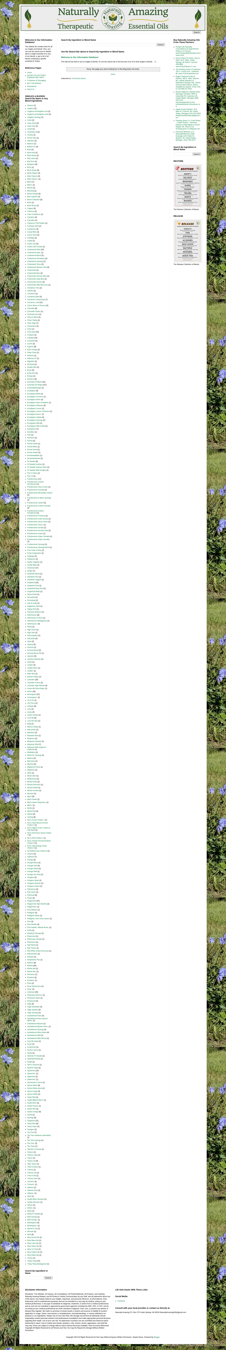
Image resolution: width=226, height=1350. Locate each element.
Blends (30, 188)
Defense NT (31, 358)
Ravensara (31, 936)
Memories (31, 761)
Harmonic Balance (34, 612)
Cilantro (30, 291)
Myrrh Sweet (32, 799)
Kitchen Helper (33, 677)
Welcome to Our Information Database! (79, 57)
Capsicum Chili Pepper (36, 223)
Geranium (31, 568)
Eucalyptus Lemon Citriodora (38, 411)
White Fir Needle (33, 1214)
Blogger (157, 1337)
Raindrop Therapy (34, 933)
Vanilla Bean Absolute (35, 1199)
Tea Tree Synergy (34, 1140)
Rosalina (30, 977)
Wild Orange (32, 1217)
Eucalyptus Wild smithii (36, 426)
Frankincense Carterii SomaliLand (35, 483)
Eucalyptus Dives (34, 400)
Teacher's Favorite (34, 1149)
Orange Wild (32, 871)
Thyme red (31, 1161)
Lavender (30, 680)
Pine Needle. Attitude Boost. (38, 927)
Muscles (30, 794)
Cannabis (31, 220)
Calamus (30, 211)
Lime (29, 709)
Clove (29, 329)
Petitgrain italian (33, 916)
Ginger (29, 571)
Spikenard (31, 1077)
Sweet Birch (31, 1103)
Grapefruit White (33, 591)
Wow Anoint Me (33, 1237)
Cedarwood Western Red (37, 267)
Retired (30, 966)
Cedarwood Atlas (33, 250)
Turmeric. (30, 1184)
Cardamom (31, 229)
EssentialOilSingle (34, 388)
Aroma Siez (31, 138)
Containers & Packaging (36, 80)
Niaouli (30, 814)
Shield (29, 1053)
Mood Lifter (31, 776)
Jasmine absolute (34, 659)
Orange (30, 860)
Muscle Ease (32, 782)
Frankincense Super (35, 533)
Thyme (30, 1158)
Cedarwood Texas (34, 264)
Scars (29, 1044)
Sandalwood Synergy (35, 1030)
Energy (30, 376)
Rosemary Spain (33, 998)
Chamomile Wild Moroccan (37, 285)
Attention (30, 141)
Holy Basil (31, 639)
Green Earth (32, 594)
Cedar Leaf (31, 244)
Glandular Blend (33, 574)
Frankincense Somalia (35, 490)
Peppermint (31, 901)
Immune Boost (32, 650)
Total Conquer (32, 1167)
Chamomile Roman (34, 282)
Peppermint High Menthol (37, 904)
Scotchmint (31, 1047)
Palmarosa (31, 889)
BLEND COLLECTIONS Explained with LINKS (36, 76)
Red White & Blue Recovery (38, 951)
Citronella (31, 308)
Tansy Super (32, 1126)
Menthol (30, 764)
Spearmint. (31, 1073)
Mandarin (30, 733)
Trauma (30, 1170)
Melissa (30, 758)
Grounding (31, 600)
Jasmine (30, 656)
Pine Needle (32, 924)
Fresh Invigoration (34, 553)
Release (30, 957)
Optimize (30, 857)
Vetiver (30, 1205)
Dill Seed (30, 364)
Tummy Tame (32, 1179)
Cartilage (30, 238)
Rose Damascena (34, 986)
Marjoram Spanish (34, 741)
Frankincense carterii (35, 503)
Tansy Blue (31, 1124)
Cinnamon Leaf (33, 302)
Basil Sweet (31, 155)
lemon (29, 691)
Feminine (30, 438)
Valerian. (30, 1193)
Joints (29, 662)
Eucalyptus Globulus (35, 405)
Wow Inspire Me (33, 1252)
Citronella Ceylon (33, 311)
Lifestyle (30, 706)
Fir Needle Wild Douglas (36, 470)
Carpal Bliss (31, 232)
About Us (30, 89)
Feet (29, 435)
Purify (29, 930)
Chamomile (31, 270)
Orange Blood (32, 863)
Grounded (31, 597)
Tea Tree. (30, 1143)
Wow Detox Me (33, 1246)
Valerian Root (32, 1190)
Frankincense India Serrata (37, 519)
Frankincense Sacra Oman (37, 487)
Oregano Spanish (34, 883)
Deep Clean (31, 352)
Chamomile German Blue (37, 276)
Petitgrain (31, 913)
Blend (29, 182)
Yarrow (30, 1258)
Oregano (30, 877)
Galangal (30, 556)
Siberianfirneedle (33, 1059)
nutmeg (30, 817)
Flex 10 (30, 476)
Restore (30, 963)
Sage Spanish (32, 1010)
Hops (29, 641)
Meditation (31, 752)
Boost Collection (33, 200)
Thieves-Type (32, 1155)
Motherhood (31, 779)
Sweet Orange (32, 1112)
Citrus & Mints (32, 317)
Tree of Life (31, 1176)
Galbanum (31, 559)
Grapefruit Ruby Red (35, 588)
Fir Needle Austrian (34, 464)
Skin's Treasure (33, 1065)
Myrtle (29, 808)
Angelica (30, 108)
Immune (30, 647)
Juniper (30, 665)
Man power (31, 730)
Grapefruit (31, 583)
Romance (31, 974)
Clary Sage (31, 323)
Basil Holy (31, 153)
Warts (29, 1211)
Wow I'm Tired (32, 1249)
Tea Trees (31, 1146)
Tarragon (30, 1129)
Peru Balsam (32, 910)
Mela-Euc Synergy (34, 755)
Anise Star (31, 126)
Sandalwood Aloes (34, 1016)
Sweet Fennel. (32, 1106)
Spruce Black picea (34, 1088)
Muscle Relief (32, 788)
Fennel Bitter (32, 447)
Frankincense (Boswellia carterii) (39, 493)
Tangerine (31, 1121)
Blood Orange (32, 194)
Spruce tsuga (32, 1091)
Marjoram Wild (32, 744)
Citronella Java (33, 314)
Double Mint (31, 367)
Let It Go (30, 700)
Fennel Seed (32, 450)
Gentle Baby (32, 565)
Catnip (29, 241)
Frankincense (32, 479)
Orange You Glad (34, 874)
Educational (31, 86)
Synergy (30, 1118)
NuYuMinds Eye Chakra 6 (37, 851)
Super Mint (31, 1097)
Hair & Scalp (32, 603)
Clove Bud (31, 332)
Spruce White (32, 1094)
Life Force (31, 703)
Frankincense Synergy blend (38, 547)
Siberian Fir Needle (34, 1056)
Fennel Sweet (32, 452)
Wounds (30, 1231)
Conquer (30, 335)
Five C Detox (32, 473)
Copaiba (30, 338)
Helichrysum (32, 615)
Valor (29, 1196)
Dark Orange (32, 350)
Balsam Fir (31, 147)
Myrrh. (29, 805)
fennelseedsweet (33, 458)
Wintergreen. (32, 1226)
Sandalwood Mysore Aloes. (37, 1026)
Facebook (121, 1301)
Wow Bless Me (33, 1240)
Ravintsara (31, 942)
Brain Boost (31, 206)
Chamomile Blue (33, 273)
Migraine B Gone (33, 767)
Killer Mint (31, 674)
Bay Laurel (31, 158)
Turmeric (30, 1182)
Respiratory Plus (33, 960)
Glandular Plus (33, 577)
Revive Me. (31, 972)
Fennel (30, 441)
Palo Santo (31, 892)
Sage (29, 1004)
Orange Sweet (32, 869)
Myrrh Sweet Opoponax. (36, 802)
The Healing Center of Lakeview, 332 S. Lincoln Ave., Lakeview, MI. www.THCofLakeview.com (188, 71)
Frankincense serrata (35, 528)
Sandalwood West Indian (36, 1032)
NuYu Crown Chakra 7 (35, 820)
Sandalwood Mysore (35, 1024)
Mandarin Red (32, 736)
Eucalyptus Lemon (34, 408)
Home (113, 74)
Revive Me (31, 968)
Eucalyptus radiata (34, 417)
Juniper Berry (32, 668)
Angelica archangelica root (37, 111)
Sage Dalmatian (33, 1007)
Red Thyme (31, 948)
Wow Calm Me (32, 1243)
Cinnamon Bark (33, 297)
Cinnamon (31, 294)
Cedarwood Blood (34, 255)
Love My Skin (32, 721)
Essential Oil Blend (34, 382)
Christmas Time (33, 288)
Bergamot (31, 164)
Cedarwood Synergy (35, 261)
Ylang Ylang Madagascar (37, 1264)
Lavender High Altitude (36, 686)
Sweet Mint (31, 1109)
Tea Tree (30, 1132)
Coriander (31, 341)
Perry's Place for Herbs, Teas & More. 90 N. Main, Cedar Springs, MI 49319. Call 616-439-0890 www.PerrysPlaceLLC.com (188, 62)
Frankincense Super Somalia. (38, 539)
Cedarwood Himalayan (36, 258)
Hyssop (30, 644)
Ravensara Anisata (34, 939)
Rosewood (31, 1001)
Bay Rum (30, 161)
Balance (30, 144)
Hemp (29, 627)
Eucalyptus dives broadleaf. (37, 403)
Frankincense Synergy (35, 544)
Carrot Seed (32, 235)
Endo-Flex (31, 373)
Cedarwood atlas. (34, 253)
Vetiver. (30, 1208)
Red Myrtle (31, 945)
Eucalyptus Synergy (35, 420)
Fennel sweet (32, 444)
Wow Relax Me (33, 1255)
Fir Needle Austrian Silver (37, 467)
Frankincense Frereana (36, 516)
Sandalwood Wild (34, 1035)
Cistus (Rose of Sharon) (36, 305)
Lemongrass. (32, 697)
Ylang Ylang (32, 1261)
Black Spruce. (32, 179)
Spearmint (31, 1071)
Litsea (29, 712)
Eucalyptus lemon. (34, 414)
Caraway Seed (33, 226)
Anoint (29, 129)
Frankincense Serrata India (37, 530)
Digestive (30, 361)
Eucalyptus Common (35, 397)
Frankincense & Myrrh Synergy (39, 498)
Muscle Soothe (33, 791)
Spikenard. (31, 1079)
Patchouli (30, 895)
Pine (29, 921)
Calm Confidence (34, 214)
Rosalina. (30, 980)
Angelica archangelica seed (37, 114)
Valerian (30, 1187)
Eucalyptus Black (33, 394)
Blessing (30, 191)
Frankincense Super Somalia (38, 536)
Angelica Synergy (34, 117)
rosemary (30, 992)
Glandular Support (34, 580)
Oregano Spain (33, 880)
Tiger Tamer (31, 1164)
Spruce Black (32, 1085)
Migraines (31, 770)
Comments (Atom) (79, 78)
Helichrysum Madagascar (37, 621)
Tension (30, 1152)
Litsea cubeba (32, 715)
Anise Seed (31, 123)
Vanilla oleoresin (33, 1202)
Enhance (30, 379)
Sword (29, 1115)
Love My (30, 718)
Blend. (29, 185)
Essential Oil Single (34, 385)
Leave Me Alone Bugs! (36, 688)
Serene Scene (32, 1050)
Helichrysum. (32, 624)
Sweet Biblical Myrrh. (35, 1100)
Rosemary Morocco (34, 995)
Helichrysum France (35, 618)
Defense (30, 356)
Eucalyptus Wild (33, 423)
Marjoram (31, 738)
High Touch (31, 630)
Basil (29, 150)
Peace (29, 898)
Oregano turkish (33, 886)
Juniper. (30, 671)
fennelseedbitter (33, 455)
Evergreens (31, 429)
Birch (29, 167)
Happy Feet (31, 609)
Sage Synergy (32, 1013)
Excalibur (30, 432)
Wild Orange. (32, 1220)
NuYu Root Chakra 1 (35, 838)
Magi (29, 724)
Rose (29, 983)
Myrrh (29, 796)
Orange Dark (32, 866)
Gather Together (33, 562)
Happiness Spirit (33, 606)
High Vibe (31, 633)
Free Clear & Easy (34, 550)
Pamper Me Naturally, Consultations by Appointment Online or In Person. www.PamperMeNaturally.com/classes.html (188, 51)
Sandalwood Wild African (36, 1038)
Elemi (29, 370)
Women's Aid (32, 1229)
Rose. (29, 989)
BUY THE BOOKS (34, 83)
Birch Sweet (31, 170)
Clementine (31, 326)
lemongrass (31, 694)
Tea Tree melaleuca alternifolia (39, 1135)
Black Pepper (32, 173)
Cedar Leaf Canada (34, 247)
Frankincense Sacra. (35, 525)
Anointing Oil (32, 132)
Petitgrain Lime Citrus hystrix (38, 919)
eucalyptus (31, 391)
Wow (29, 1234)
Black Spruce (32, 176)
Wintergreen (32, 1223)
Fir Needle (31, 461)
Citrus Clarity (32, 320)
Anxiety (30, 135)
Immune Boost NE (34, 653)
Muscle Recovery (34, 785)
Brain (29, 202)
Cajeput (30, 208)
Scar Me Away (32, 1041)
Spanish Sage (32, 1068)
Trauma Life (31, 1173)
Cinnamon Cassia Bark (36, 300)
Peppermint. (32, 907)
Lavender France (33, 683)
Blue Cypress (32, 197)
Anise (29, 120)
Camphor (30, 217)
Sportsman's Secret (34, 1082)
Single (29, 1062)
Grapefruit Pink (33, 586)
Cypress (30, 347)
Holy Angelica (32, 635)
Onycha (30, 854)
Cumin (29, 344)
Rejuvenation (32, 954)
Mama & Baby (32, 727)
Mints (29, 773)
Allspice (30, 105)
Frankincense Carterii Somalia (38, 506)
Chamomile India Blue (35, 279)
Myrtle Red (31, 811)
